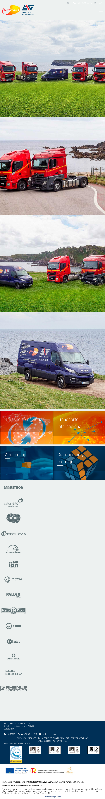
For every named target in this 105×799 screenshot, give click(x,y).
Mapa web (31, 738)
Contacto (21, 738)
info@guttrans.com (49, 734)
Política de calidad (79, 738)
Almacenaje (16, 455)
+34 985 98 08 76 (82, 2)
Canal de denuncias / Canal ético (52, 741)
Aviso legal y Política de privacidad (53, 738)
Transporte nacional (24, 419)
